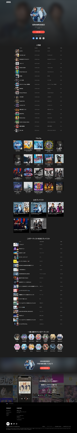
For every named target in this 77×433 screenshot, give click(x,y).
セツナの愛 (22, 80)
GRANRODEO (11, 403)
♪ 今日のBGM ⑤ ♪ (22, 269)
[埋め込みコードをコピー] (43, 38)
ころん (24, 351)
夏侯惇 (41, 307)
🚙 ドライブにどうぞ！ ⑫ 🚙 (24, 290)
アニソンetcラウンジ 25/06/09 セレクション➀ (27, 319)
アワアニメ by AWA (36, 214)
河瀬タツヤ (41, 286)
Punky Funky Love (23, 71)
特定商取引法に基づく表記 (67, 426)
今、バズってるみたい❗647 (24, 261)
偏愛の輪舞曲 (22, 126)
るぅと (31, 351)
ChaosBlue (18, 150)
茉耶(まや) (41, 319)
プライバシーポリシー (50, 426)
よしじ (41, 282)
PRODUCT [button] (8, 408)
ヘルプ (7, 415)
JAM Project (59, 341)
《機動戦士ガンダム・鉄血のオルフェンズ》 (26, 294)
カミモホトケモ (22, 105)
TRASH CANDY (23, 67)
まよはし (41, 244)
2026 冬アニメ (21, 248)
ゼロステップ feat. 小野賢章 (25, 84)
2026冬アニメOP (22, 252)
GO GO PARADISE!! (28, 150)
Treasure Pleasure (23, 92)
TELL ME (21, 130)
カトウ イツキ (42, 252)
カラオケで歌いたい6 (23, 298)
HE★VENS (60, 351)
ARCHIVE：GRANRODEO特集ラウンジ (21, 213)
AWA (17, 214)
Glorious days (22, 117)
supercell (53, 341)
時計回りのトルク (38, 177)
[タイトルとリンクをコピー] (40, 38)
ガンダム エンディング (23, 257)
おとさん (41, 248)
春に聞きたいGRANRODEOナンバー (55, 213)
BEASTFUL (22, 113)
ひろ (40, 257)
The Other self (22, 55)
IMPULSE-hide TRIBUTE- (51, 130)
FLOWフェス (21, 315)
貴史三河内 (41, 315)
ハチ (17, 341)
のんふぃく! (38, 351)
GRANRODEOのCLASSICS (36, 213)
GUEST (41, 269)
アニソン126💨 (22, 307)
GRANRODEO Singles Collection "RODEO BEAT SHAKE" (38, 192)
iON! (17, 351)
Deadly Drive (22, 101)
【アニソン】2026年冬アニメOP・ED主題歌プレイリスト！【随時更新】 (31, 286)
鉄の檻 (21, 76)
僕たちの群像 (28, 191)
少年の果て (59, 191)
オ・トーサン (41, 294)
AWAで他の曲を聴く (45, 368)
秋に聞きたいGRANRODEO (36, 229)
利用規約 (43, 426)
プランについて (8, 412)
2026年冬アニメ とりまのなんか (25, 282)
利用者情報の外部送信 (58, 426)
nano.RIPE (24, 341)
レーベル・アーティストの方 (20, 418)
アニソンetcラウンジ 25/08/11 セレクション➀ (27, 303)
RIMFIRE (21, 88)
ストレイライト (52, 351)
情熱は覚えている (23, 109)
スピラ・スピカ (31, 341)
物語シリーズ (38, 341)
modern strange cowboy (24, 122)
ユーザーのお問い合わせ (20, 415)
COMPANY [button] (19, 408)
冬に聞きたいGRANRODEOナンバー (21, 229)
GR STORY (59, 150)
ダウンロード (8, 410)
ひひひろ (41, 261)
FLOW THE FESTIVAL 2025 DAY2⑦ (26, 311)
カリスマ (45, 351)
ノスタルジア (21, 244)
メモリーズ (21, 63)
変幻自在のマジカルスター (24, 59)
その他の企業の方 (19, 419)
